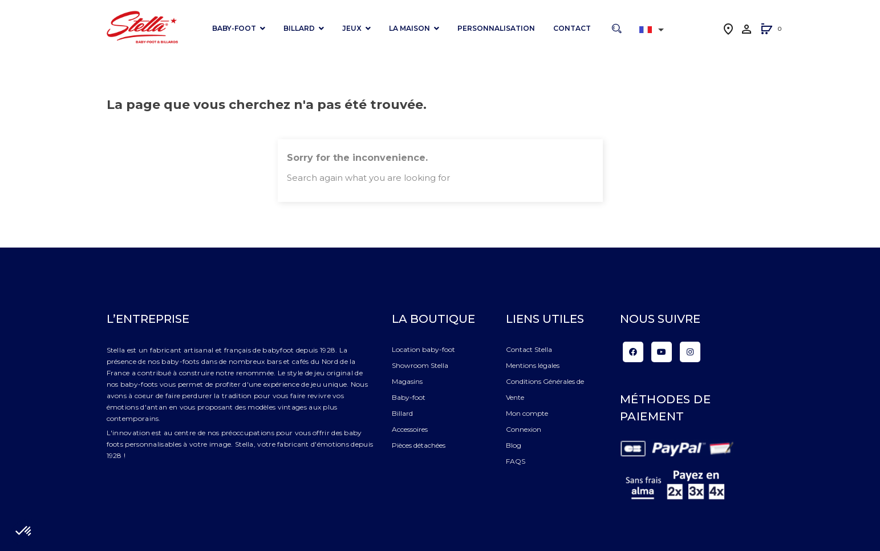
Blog (513, 445)
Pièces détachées (418, 445)
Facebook (633, 352)
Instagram (690, 352)
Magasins (407, 381)
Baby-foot (408, 397)
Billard (402, 413)
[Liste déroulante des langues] (653, 29)
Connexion (523, 429)
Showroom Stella (420, 365)
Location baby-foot (423, 349)
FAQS (515, 461)
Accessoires (410, 429)
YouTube (661, 352)
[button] (766, 30)
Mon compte (527, 413)
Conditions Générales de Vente (545, 389)
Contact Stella (529, 349)
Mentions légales (532, 365)
